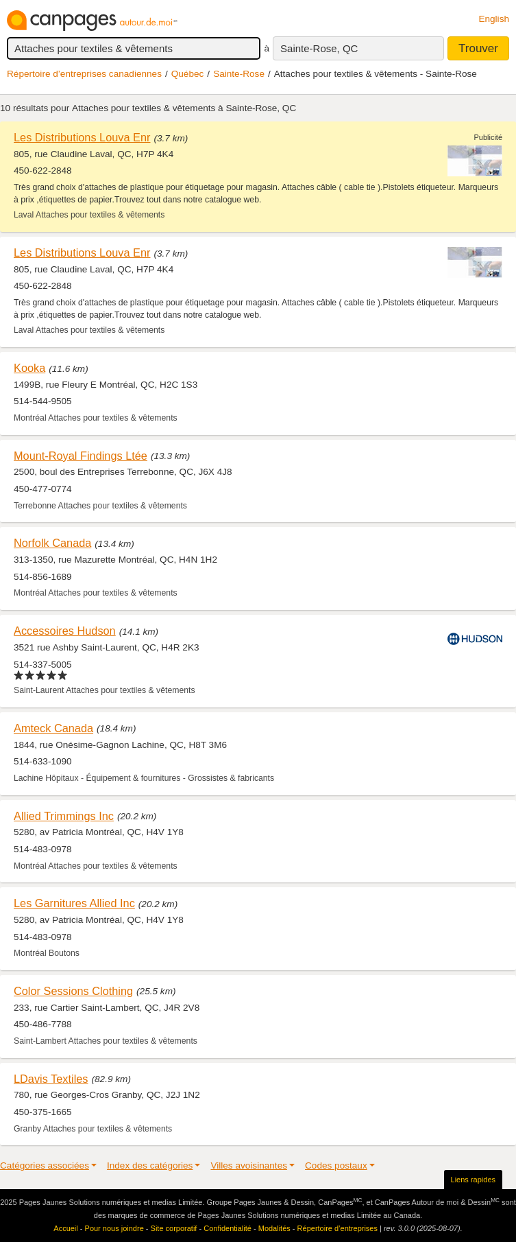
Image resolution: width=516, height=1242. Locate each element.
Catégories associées (44, 1165)
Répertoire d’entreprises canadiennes (84, 74)
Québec (187, 74)
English (493, 19)
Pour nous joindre (114, 1228)
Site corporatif (174, 1228)
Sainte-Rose (239, 74)
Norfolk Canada (52, 543)
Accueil (65, 1228)
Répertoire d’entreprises (337, 1228)
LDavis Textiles (51, 1079)
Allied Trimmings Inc (64, 816)
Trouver (478, 48)
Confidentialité (227, 1228)
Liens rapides (473, 1179)
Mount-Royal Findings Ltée (80, 455)
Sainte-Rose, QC (319, 48)
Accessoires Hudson (65, 630)
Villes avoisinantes (248, 1165)
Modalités (274, 1228)
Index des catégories (150, 1165)
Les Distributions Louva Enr (82, 137)
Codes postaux (336, 1165)
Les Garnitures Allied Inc (74, 903)
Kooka (29, 368)
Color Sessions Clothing (73, 991)
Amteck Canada (53, 728)
